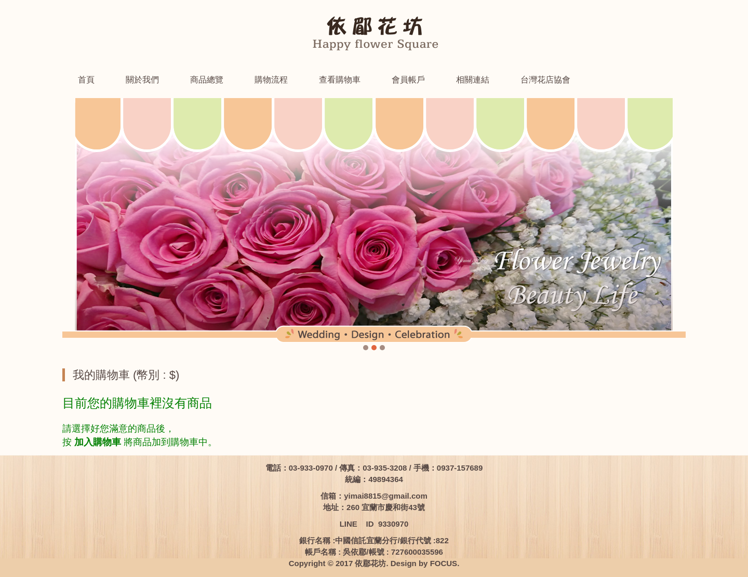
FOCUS (444, 563)
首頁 (86, 79)
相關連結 (472, 79)
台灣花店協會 (545, 79)
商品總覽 (206, 79)
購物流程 (271, 79)
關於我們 (142, 79)
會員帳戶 (408, 79)
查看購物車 (339, 79)
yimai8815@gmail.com (386, 495)
